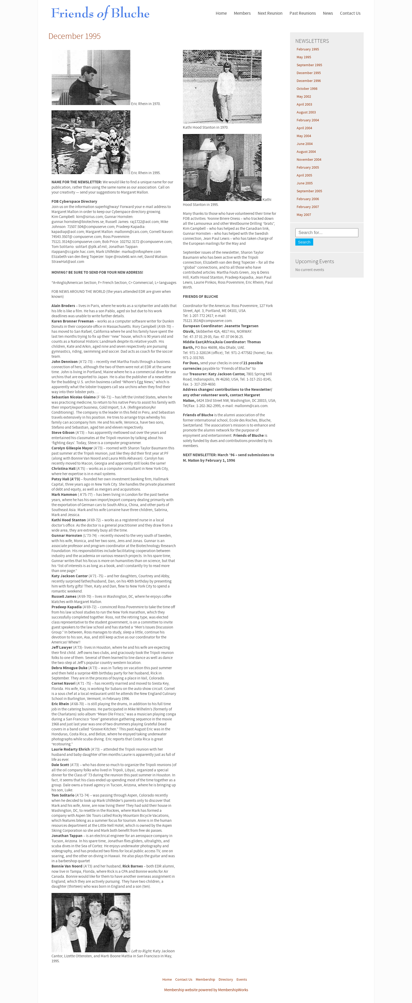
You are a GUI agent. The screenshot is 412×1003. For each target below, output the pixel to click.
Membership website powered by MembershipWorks (206, 990)
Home (221, 13)
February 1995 (308, 49)
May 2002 (304, 96)
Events (241, 979)
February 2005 (308, 167)
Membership (205, 979)
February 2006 (308, 199)
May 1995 (304, 57)
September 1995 (309, 65)
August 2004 (306, 151)
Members (242, 13)
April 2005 (304, 175)
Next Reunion (270, 13)
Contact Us (350, 13)
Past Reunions (303, 13)
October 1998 (307, 88)
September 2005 (309, 191)
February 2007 (308, 207)
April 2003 (304, 104)
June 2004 (305, 144)
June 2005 (305, 183)
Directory (226, 979)
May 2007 (304, 214)
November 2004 (309, 159)
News (328, 13)
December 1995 (309, 73)
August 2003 (306, 112)
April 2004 (304, 128)
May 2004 (304, 136)
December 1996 (309, 81)
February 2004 (308, 120)
